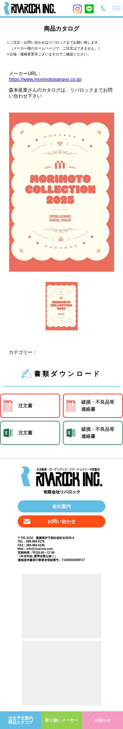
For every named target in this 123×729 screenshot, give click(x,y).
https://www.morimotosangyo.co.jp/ (45, 79)
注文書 (25, 405)
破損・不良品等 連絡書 (97, 406)
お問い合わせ (61, 521)
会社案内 (61, 506)
